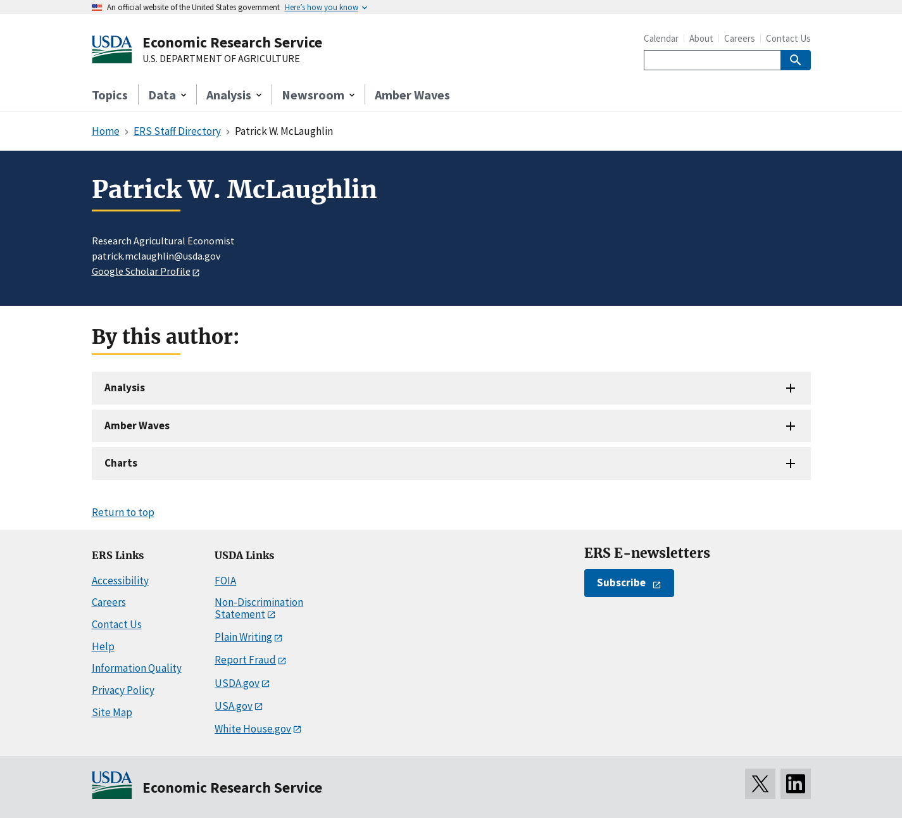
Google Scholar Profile (141, 271)
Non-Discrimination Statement (259, 608)
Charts (120, 463)
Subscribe (621, 582)
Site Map (112, 712)
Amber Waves (412, 95)
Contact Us (788, 38)
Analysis (124, 387)
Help (103, 646)
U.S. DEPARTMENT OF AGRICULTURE (221, 59)
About (701, 38)
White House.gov (253, 729)
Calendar (661, 38)
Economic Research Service (232, 42)
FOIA (225, 581)
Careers (739, 38)
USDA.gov (237, 683)
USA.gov (234, 706)
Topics (110, 95)
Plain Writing (243, 637)
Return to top (123, 512)
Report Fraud (245, 660)
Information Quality (137, 668)
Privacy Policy (123, 690)
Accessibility (120, 581)
